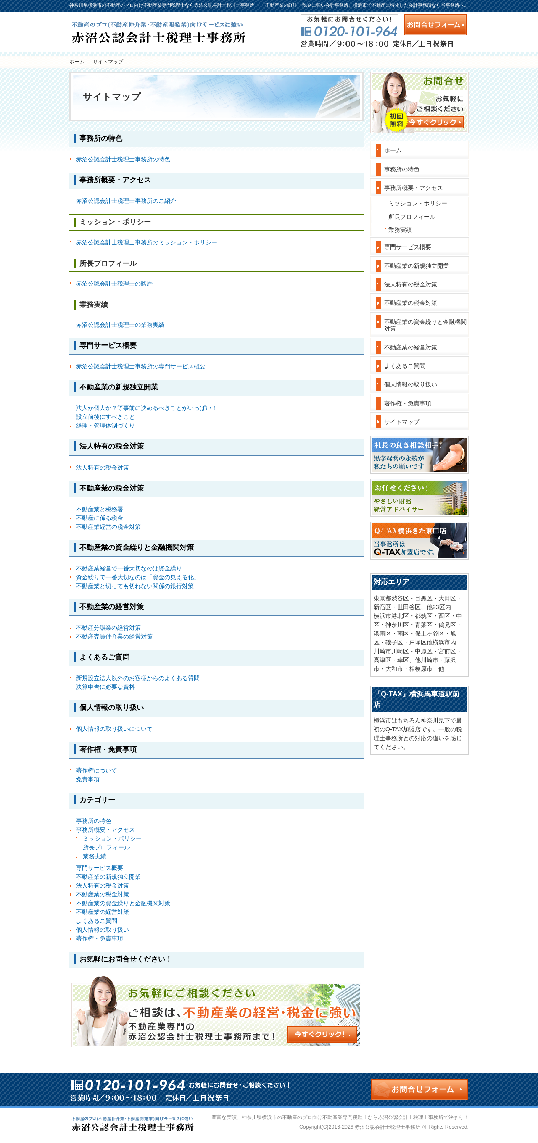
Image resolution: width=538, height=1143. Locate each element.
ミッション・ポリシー (112, 838)
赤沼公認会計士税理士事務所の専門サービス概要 (141, 366)
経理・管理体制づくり (105, 425)
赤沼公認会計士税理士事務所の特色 (123, 159)
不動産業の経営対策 (102, 912)
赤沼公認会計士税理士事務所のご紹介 (126, 200)
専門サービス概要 (99, 867)
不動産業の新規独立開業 (108, 876)
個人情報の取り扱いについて (114, 728)
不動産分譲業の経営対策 (108, 627)
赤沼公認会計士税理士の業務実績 (120, 324)
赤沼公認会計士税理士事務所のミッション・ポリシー (146, 242)
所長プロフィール (106, 847)
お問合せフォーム (435, 24)
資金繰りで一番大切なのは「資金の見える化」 (138, 577)
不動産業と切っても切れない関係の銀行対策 (135, 586)
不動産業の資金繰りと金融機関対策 (123, 903)
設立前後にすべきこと (105, 416)
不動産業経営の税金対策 (108, 526)
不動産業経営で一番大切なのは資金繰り (129, 568)
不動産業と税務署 (99, 509)
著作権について (96, 770)
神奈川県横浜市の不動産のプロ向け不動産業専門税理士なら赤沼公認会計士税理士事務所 (342, 1117)
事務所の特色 (93, 820)
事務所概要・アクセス (105, 829)
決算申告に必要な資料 (105, 686)
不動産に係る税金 (99, 518)
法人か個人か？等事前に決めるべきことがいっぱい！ (146, 408)
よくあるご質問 (96, 920)
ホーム (393, 150)
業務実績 (94, 856)
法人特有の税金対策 (102, 467)
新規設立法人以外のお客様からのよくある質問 (138, 678)
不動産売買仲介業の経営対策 (114, 636)
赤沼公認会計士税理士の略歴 (114, 283)
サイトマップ (401, 421)
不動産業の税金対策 (102, 894)
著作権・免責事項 (99, 938)
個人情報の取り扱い (102, 929)
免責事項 (88, 779)
